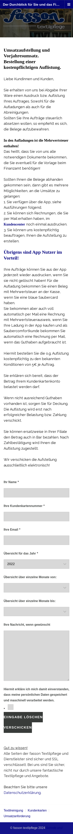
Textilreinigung (13, 810)
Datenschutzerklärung (22, 793)
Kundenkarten (37, 810)
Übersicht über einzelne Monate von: (30, 577)
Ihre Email (11, 529)
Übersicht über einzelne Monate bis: (30, 601)
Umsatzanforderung (17, 816)
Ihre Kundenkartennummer (23, 506)
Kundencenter (14, 224)
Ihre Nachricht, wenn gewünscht (27, 624)
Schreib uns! (54, 828)
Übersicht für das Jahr (20, 553)
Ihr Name (10, 482)
